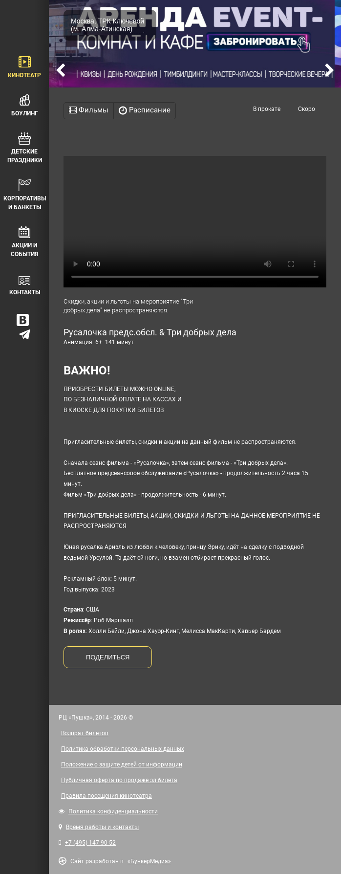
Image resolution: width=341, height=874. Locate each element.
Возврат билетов (84, 733)
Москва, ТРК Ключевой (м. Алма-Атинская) (107, 25)
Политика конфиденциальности (113, 811)
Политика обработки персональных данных (122, 748)
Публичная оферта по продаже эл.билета (119, 780)
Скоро (306, 109)
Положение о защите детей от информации (121, 764)
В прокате (266, 109)
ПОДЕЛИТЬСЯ (107, 657)
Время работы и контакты (102, 827)
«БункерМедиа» (149, 861)
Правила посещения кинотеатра (106, 795)
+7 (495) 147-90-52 (90, 842)
